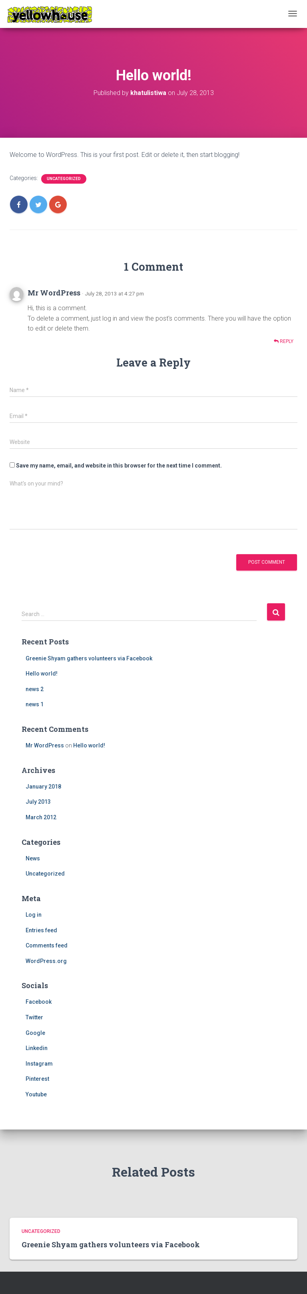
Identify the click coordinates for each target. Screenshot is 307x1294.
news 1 (35, 704)
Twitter (34, 1017)
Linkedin (37, 1048)
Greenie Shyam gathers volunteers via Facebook (89, 658)
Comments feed (47, 945)
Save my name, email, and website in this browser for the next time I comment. (119, 465)
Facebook (39, 1002)
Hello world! (42, 673)
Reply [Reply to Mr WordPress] (283, 341)
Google (35, 1033)
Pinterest (37, 1079)
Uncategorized (64, 178)
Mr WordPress (54, 292)
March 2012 (41, 817)
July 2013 (38, 802)
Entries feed (41, 930)
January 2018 (43, 786)
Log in (34, 915)
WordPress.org (46, 961)
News (33, 858)
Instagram (39, 1063)
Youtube (36, 1094)
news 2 (35, 689)
